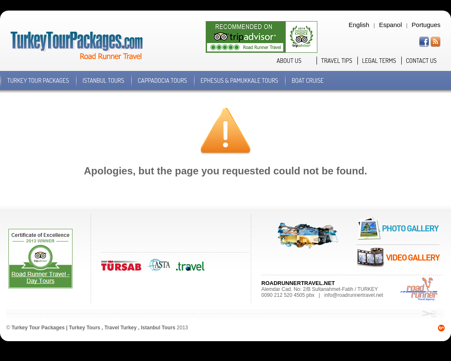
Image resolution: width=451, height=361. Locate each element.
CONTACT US (421, 61)
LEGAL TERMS (379, 61)
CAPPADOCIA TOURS (162, 80)
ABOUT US (289, 61)
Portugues (426, 24)
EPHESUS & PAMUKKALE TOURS (239, 80)
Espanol (390, 24)
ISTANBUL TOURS (103, 80)
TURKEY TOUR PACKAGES (38, 80)
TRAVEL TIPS (336, 61)
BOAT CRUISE (308, 80)
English (359, 24)
